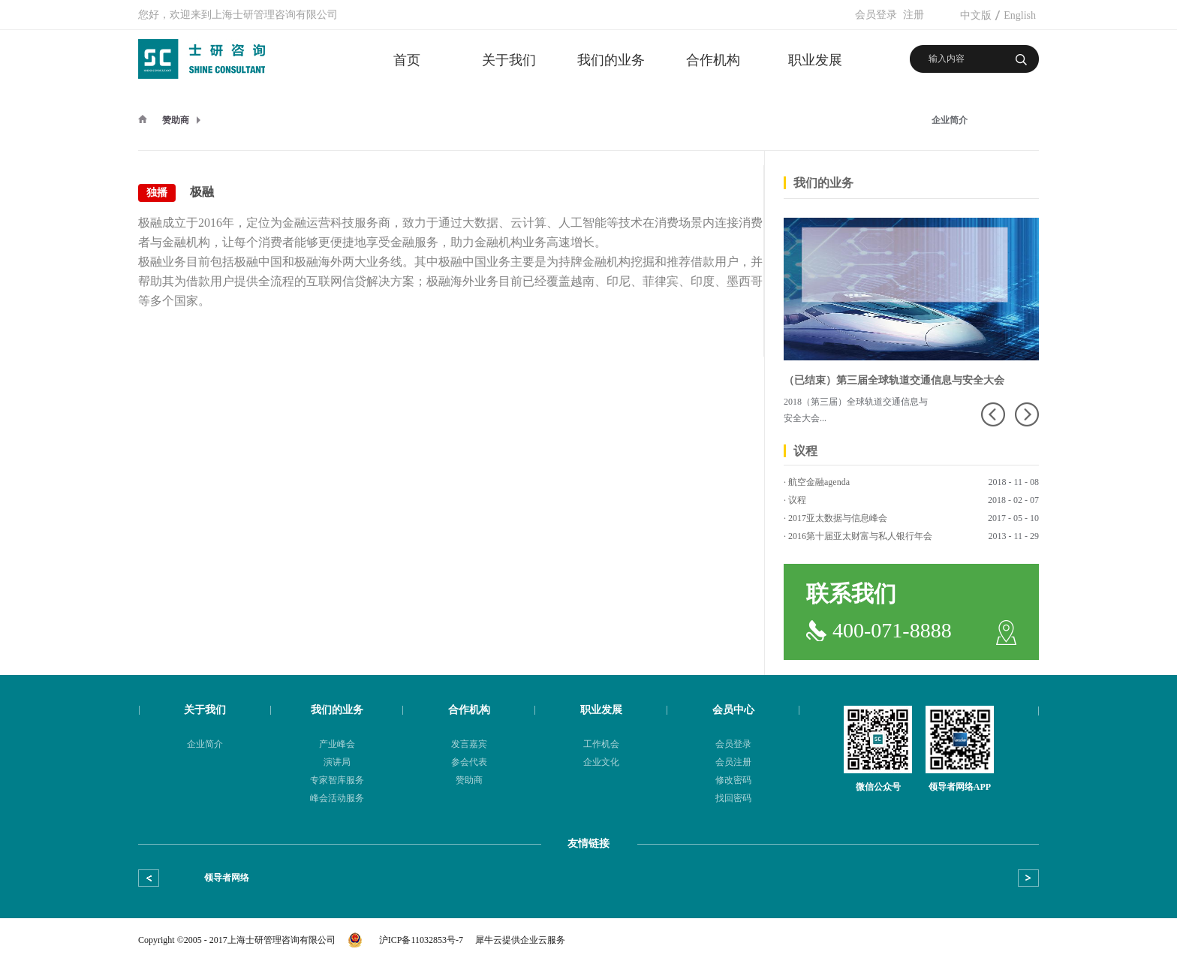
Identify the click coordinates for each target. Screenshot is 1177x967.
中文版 (976, 15)
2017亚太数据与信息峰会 (837, 518)
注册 (913, 14)
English (1020, 15)
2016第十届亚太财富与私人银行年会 (860, 536)
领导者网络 (226, 877)
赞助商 (175, 120)
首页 (406, 60)
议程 (797, 500)
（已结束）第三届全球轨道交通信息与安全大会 (894, 380)
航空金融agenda (819, 482)
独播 (156, 192)
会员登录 (876, 14)
